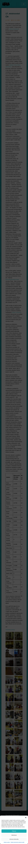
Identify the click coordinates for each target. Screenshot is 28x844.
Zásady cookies (7, 842)
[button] (26, 817)
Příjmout (14, 831)
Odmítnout (14, 835)
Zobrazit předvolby (13, 839)
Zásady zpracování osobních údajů (17, 842)
